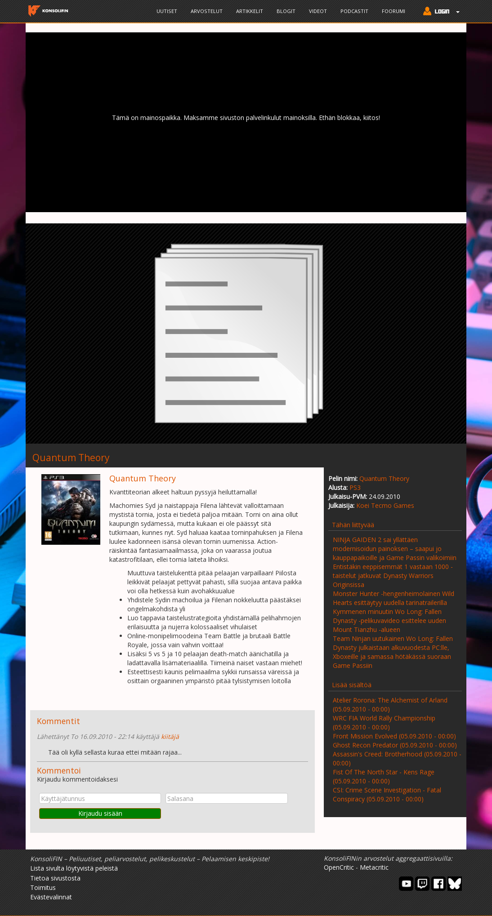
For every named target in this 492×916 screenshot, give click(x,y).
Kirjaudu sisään (100, 813)
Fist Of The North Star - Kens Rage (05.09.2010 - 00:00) (383, 776)
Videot (318, 11)
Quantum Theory (384, 478)
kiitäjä (170, 736)
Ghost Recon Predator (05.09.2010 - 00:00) (395, 745)
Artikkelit (249, 11)
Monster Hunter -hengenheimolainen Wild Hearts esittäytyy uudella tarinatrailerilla (393, 598)
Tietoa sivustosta (55, 878)
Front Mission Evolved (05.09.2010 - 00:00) (394, 736)
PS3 (355, 487)
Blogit (286, 11)
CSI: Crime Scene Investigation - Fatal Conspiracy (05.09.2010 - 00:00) (387, 794)
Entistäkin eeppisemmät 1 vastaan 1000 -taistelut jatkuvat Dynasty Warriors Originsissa (393, 575)
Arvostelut (207, 11)
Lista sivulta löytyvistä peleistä (74, 868)
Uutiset (167, 11)
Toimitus (43, 887)
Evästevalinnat (51, 897)
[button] (439, 12)
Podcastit (354, 11)
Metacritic (374, 867)
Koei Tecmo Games (385, 505)
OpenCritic (339, 867)
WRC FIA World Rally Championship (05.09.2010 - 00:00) (384, 722)
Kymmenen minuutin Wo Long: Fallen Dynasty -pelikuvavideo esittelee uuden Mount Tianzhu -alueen (389, 620)
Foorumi (393, 11)
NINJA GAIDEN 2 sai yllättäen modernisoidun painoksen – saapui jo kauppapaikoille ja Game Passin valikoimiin (394, 548)
